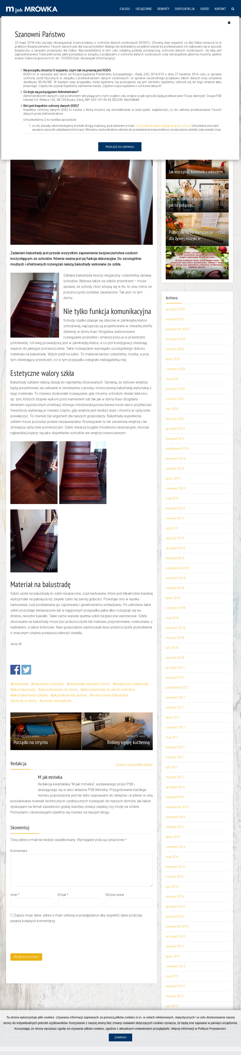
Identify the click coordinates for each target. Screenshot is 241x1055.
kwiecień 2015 (175, 986)
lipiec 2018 (173, 598)
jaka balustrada (23, 690)
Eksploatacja (185, 9)
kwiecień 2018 (175, 628)
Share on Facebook (15, 670)
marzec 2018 (175, 637)
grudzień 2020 (175, 309)
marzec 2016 (175, 876)
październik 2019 (177, 448)
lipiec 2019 (173, 478)
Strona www (114, 895)
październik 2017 (177, 687)
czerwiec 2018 (175, 608)
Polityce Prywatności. (212, 1040)
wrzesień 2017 (175, 697)
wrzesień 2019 (175, 458)
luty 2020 (172, 409)
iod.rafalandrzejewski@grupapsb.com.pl (162, 125)
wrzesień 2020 (175, 339)
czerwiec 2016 (175, 847)
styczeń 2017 (175, 777)
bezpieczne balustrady (131, 684)
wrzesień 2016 (175, 817)
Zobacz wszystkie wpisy (134, 765)
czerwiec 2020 (175, 369)
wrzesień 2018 (175, 578)
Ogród (204, 9)
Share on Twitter (26, 670)
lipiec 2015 (173, 956)
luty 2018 (172, 647)
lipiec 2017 (173, 717)
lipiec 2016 (173, 837)
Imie (14, 895)
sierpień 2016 (175, 827)
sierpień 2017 (175, 707)
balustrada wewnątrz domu (89, 684)
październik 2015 (177, 926)
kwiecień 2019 (175, 508)
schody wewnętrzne (56, 701)
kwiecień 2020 (175, 389)
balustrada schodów (48, 684)
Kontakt (220, 9)
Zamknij (120, 1048)
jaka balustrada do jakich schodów (108, 690)
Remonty (163, 9)
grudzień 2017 (175, 667)
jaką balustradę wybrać (69, 695)
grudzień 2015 (175, 906)
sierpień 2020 (175, 349)
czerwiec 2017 (175, 727)
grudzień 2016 (175, 787)
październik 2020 (177, 329)
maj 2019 (172, 498)
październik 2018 (177, 568)
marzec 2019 (175, 518)
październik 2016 (177, 807)
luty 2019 (172, 528)
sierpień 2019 (175, 468)
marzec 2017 (175, 757)
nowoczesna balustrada (110, 695)
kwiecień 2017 (175, 747)
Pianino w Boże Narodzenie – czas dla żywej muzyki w (194, 235)
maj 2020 (172, 379)
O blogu (125, 9)
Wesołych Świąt (183, 272)
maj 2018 (172, 618)
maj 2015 (172, 976)
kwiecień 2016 (175, 866)
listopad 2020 (175, 319)
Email (63, 895)
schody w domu (24, 701)
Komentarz (18, 851)
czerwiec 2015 (175, 966)
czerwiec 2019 (175, 488)
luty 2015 (172, 1006)
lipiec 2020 (173, 359)
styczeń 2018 (175, 657)
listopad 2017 (175, 677)
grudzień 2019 (175, 428)
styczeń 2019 (175, 538)
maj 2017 (172, 737)
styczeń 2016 (175, 896)
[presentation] (43, 937)
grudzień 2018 (175, 548)
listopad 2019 (175, 438)
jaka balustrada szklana (30, 695)
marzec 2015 (175, 996)
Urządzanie (144, 9)
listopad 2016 (175, 797)
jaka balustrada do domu (59, 690)
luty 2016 (172, 886)
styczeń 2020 (175, 418)
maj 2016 (172, 856)
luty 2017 (172, 767)
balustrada (20, 684)
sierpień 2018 (175, 588)
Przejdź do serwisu (120, 146)
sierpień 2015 (175, 946)
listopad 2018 (175, 558)
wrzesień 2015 (175, 936)
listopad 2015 (175, 916)
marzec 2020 (175, 399)
